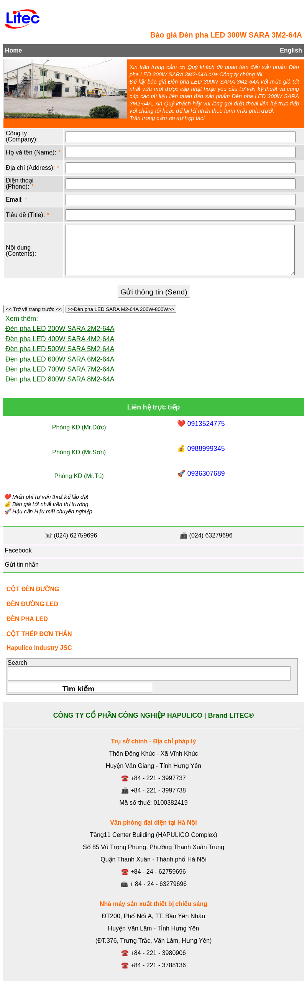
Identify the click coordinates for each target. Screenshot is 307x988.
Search (17, 662)
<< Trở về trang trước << (33, 309)
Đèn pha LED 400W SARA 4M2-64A (60, 339)
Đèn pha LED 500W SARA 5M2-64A (60, 349)
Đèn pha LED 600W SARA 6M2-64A (60, 359)
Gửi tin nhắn (21, 564)
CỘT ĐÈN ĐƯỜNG (33, 589)
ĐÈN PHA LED (27, 619)
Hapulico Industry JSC (39, 647)
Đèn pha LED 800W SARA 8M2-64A (60, 379)
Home (13, 50)
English (291, 50)
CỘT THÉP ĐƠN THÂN (39, 634)
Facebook (17, 550)
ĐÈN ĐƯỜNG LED (32, 604)
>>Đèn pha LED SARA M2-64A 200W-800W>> (121, 309)
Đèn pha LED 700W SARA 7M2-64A (60, 369)
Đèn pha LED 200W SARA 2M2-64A (60, 328)
